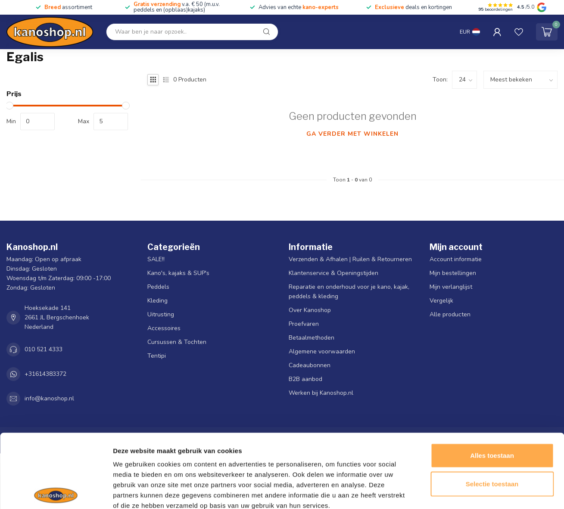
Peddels (158, 287)
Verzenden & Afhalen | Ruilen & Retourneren (350, 259)
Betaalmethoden (311, 338)
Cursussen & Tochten (176, 342)
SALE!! (156, 259)
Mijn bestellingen (453, 273)
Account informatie (456, 259)
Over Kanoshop (310, 310)
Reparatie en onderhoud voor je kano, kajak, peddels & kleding (349, 291)
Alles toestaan (492, 407)
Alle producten (450, 314)
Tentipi (156, 356)
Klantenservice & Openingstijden (333, 273)
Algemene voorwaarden (322, 351)
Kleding (157, 301)
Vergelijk (441, 301)
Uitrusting (160, 314)
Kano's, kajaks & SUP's (178, 273)
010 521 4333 (43, 349)
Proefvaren (304, 324)
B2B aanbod (305, 379)
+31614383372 (45, 374)
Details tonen (465, 492)
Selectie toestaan (492, 435)
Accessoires (164, 328)
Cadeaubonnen (309, 365)
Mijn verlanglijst (451, 287)
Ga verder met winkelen (352, 134)
